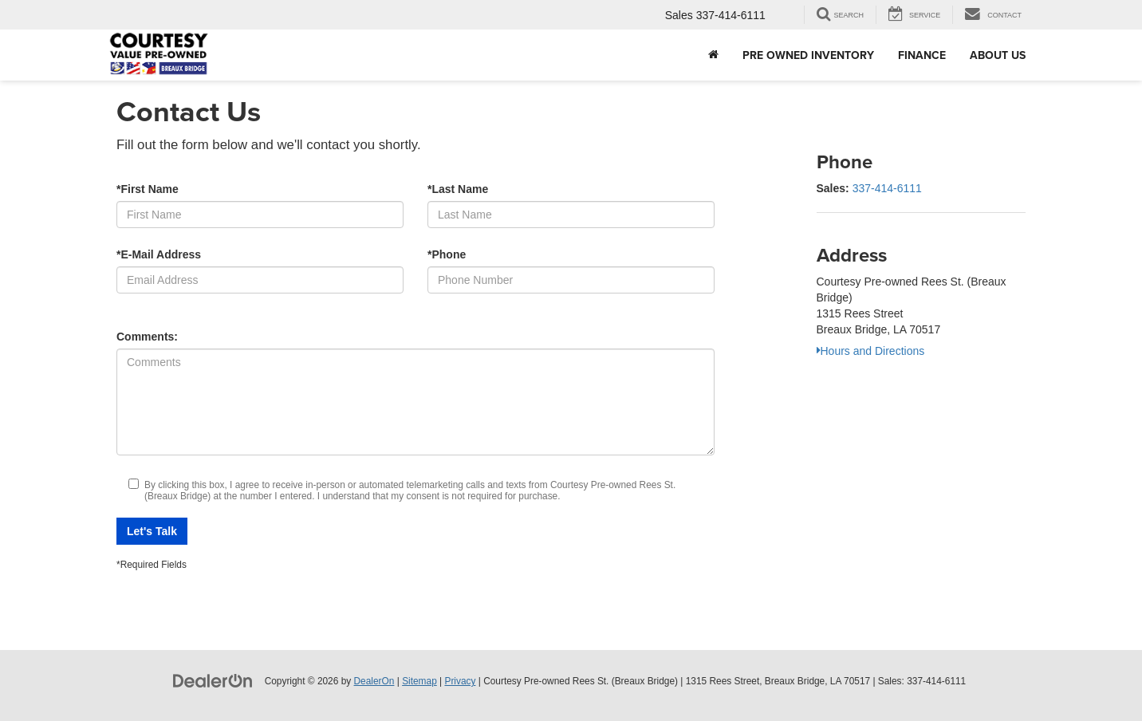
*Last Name (457, 189)
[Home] (713, 55)
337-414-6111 (887, 188)
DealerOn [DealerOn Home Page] (374, 681)
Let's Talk (152, 531)
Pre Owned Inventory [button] (808, 55)
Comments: (147, 336)
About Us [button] (998, 55)
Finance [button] (922, 55)
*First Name (147, 189)
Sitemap (419, 681)
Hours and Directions (871, 351)
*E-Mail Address (158, 254)
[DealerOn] (213, 680)
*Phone (446, 254)
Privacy (459, 681)
